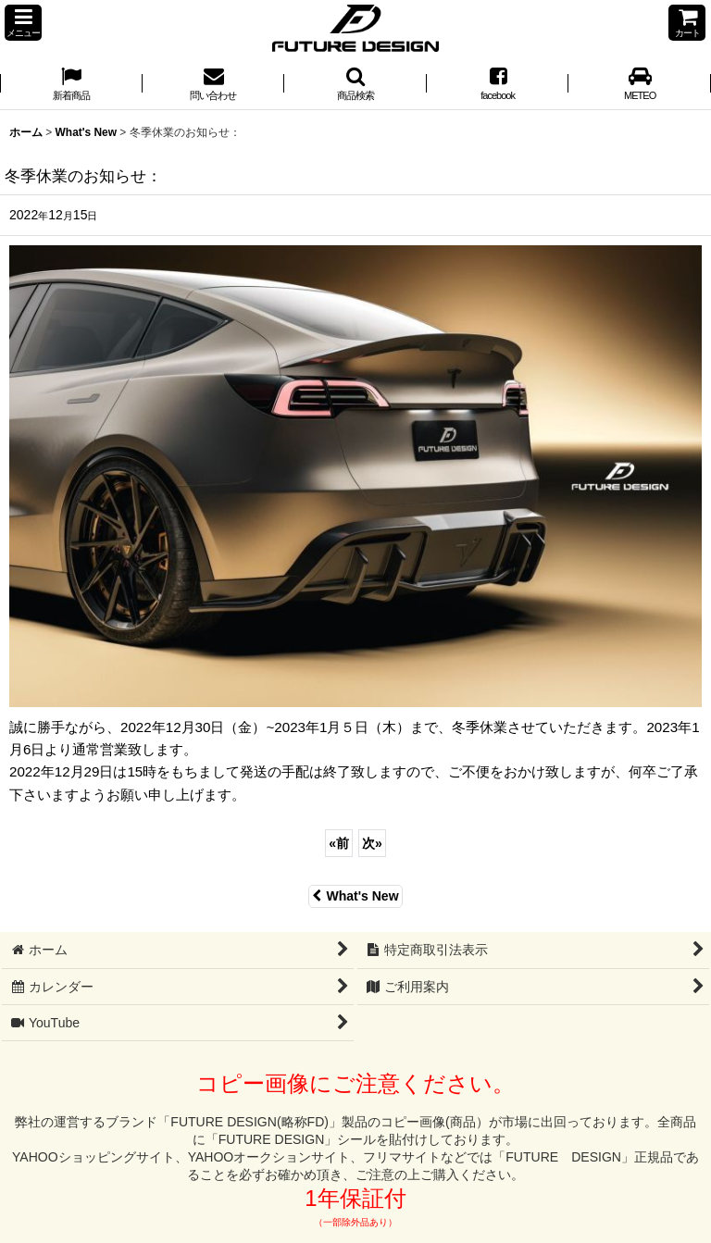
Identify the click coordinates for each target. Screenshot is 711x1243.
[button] (23, 23)
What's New (355, 896)
